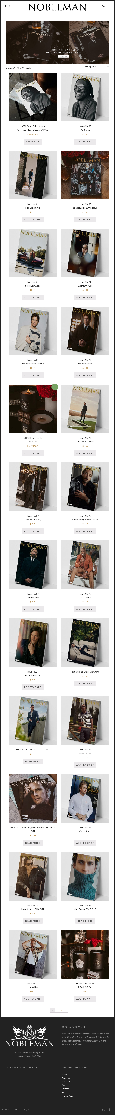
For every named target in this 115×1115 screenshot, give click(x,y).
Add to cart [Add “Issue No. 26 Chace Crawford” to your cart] (85, 683)
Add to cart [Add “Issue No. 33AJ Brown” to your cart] (85, 141)
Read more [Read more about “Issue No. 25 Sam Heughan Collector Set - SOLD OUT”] (32, 843)
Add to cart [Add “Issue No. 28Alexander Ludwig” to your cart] (85, 453)
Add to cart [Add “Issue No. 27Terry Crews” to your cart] (85, 609)
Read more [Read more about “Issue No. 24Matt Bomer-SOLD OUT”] (32, 921)
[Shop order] (96, 66)
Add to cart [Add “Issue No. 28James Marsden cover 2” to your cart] (33, 375)
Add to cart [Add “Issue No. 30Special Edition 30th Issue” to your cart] (85, 219)
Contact (65, 1089)
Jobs (63, 1085)
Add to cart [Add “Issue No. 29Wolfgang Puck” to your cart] (85, 297)
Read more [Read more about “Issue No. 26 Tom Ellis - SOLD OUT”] (32, 761)
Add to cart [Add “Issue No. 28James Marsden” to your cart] (85, 375)
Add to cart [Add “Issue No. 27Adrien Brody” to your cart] (33, 609)
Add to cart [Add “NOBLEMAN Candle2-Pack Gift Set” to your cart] (85, 999)
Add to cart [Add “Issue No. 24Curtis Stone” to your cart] (85, 843)
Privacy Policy (68, 1096)
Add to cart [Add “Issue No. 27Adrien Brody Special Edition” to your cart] (85, 531)
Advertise (66, 1078)
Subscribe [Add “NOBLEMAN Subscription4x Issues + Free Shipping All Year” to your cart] (33, 141)
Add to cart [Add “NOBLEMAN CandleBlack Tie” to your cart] (33, 453)
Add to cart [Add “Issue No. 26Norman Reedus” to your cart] (33, 687)
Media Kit (66, 1081)
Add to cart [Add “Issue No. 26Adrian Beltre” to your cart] (85, 765)
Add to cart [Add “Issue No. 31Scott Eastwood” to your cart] (33, 297)
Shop (64, 1092)
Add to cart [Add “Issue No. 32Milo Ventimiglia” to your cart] (33, 219)
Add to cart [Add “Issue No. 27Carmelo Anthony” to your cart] (33, 531)
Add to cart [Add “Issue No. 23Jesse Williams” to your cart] (33, 999)
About (64, 1074)
